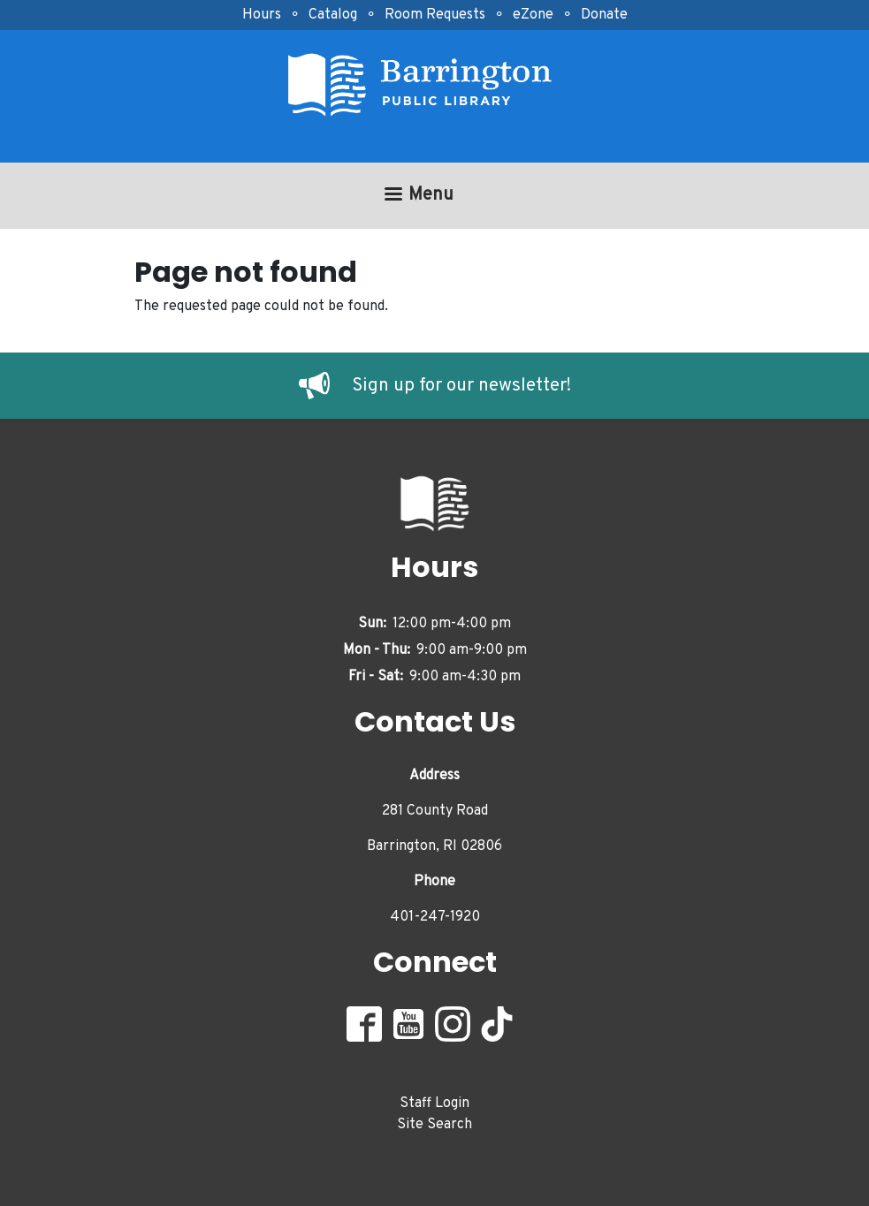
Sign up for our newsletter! (461, 386)
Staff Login (434, 1103)
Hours (261, 15)
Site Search (434, 1125)
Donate (604, 15)
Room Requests (435, 15)
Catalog (333, 15)
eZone (533, 15)
